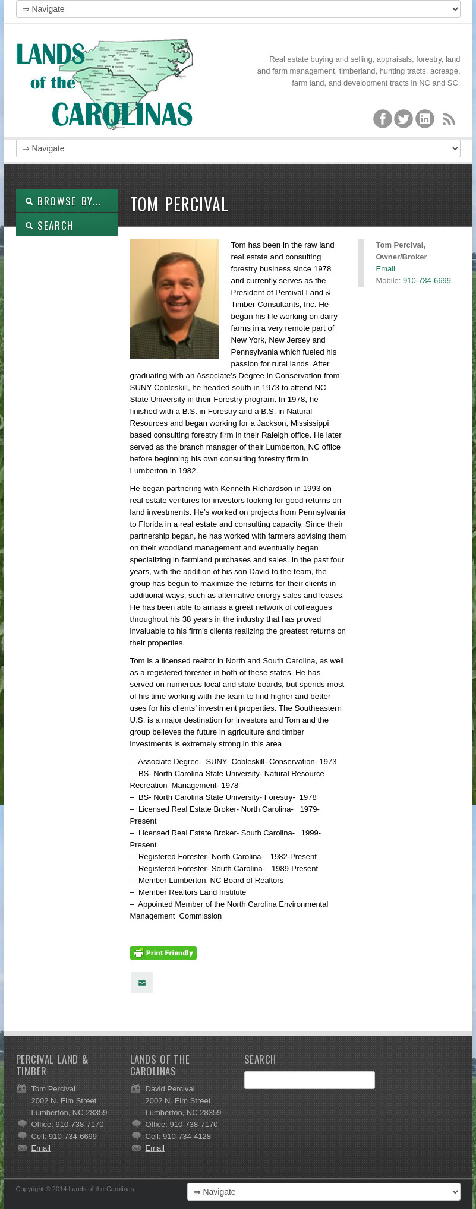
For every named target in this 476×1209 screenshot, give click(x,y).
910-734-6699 (427, 280)
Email (386, 268)
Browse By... (63, 201)
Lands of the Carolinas (105, 83)
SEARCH (49, 225)
